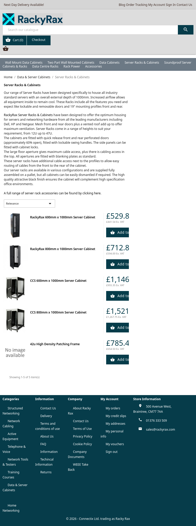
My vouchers (115, 444)
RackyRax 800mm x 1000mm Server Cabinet (62, 249)
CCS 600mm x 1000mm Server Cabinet (58, 280)
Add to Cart (122, 232)
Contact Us (184, 5)
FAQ (43, 444)
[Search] (98, 30)
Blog (122, 5)
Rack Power (72, 66)
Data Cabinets (109, 62)
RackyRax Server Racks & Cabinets (28, 115)
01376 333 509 (156, 420)
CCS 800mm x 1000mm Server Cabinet (58, 312)
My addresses (115, 423)
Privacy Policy (82, 436)
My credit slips (116, 416)
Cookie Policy (82, 444)
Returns (46, 472)
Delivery (46, 416)
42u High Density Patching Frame (55, 344)
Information (49, 452)
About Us (47, 436)
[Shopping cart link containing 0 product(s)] (27, 40)
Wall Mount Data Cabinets (23, 62)
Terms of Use (82, 429)
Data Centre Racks (45, 66)
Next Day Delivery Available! (24, 5)
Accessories (93, 66)
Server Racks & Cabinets (142, 62)
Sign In (171, 5)
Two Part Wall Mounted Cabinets (70, 62)
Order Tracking (137, 5)
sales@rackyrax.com (160, 429)
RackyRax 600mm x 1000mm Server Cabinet (62, 217)
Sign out (112, 452)
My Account (156, 5)
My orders (113, 408)
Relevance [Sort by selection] (29, 203)
